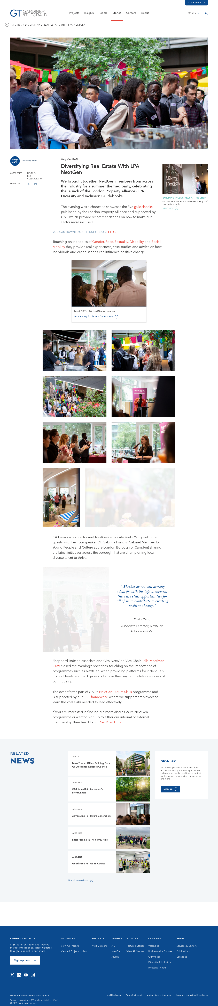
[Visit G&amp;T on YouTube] (26, 975)
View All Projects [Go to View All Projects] (70, 946)
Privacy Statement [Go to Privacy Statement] (134, 995)
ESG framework (95, 708)
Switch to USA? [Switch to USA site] (50, 1000)
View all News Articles (78, 891)
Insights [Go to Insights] (98, 938)
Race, (110, 242)
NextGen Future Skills (116, 703)
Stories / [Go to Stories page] (18, 25)
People (103, 13)
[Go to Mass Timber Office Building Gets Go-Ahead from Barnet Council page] (109, 774)
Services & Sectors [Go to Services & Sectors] (186, 946)
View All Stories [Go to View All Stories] (135, 951)
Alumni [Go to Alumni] (115, 957)
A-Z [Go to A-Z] (113, 946)
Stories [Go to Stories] (132, 938)
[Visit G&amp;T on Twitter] (12, 975)
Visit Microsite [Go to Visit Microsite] (99, 946)
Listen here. (167, 208)
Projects (74, 13)
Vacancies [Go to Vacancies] (153, 946)
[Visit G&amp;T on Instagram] (33, 975)
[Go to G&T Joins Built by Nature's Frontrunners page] (109, 800)
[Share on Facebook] (32, 184)
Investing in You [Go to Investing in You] (157, 968)
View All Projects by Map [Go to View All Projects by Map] (74, 951)
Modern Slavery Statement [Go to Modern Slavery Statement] (159, 995)
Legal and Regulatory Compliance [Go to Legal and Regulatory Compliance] (192, 995)
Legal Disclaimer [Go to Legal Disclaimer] (113, 995)
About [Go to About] (181, 938)
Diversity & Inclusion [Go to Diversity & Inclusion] (159, 962)
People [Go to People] (117, 938)
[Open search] (206, 13)
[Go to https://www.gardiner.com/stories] (8, 25)
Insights (89, 13)
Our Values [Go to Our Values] (154, 957)
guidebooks (143, 207)
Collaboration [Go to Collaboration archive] (35, 179)
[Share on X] (28, 184)
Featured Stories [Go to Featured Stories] (135, 946)
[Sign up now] (25, 960)
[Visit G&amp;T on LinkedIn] (19, 975)
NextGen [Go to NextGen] (116, 951)
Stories (117, 13)
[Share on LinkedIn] (35, 184)
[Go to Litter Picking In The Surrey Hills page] (109, 849)
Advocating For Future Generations (93, 345)
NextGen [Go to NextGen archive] (31, 173)
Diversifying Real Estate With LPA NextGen (55, 25)
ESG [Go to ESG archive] (29, 176)
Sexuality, (122, 242)
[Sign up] (170, 800)
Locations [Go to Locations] (181, 957)
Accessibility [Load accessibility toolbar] (196, 3)
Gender (98, 242)
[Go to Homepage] (28, 13)
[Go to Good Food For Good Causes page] (109, 873)
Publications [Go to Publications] (183, 951)
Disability (137, 242)
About (145, 13)
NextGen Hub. (111, 733)
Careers (131, 13)
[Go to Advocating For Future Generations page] (109, 825)
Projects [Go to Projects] (68, 938)
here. (112, 232)
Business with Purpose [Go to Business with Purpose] (160, 951)
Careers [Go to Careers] (154, 938)
